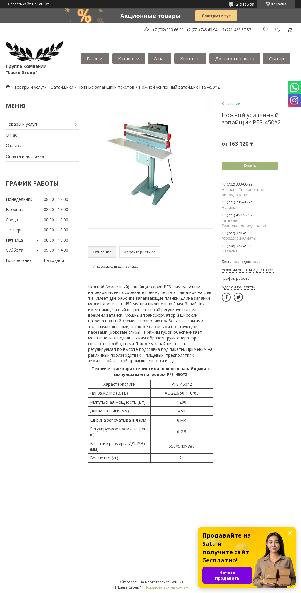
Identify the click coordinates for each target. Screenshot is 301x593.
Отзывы (14, 145)
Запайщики (62, 87)
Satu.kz (177, 581)
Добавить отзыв (277, 29)
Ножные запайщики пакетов (105, 87)
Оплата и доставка (25, 156)
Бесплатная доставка (241, 262)
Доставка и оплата (234, 58)
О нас (159, 58)
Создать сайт (19, 4)
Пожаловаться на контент (167, 587)
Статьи (276, 58)
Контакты (190, 58)
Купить (250, 166)
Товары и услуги (30, 87)
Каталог (126, 58)
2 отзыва (245, 4)
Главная (95, 58)
